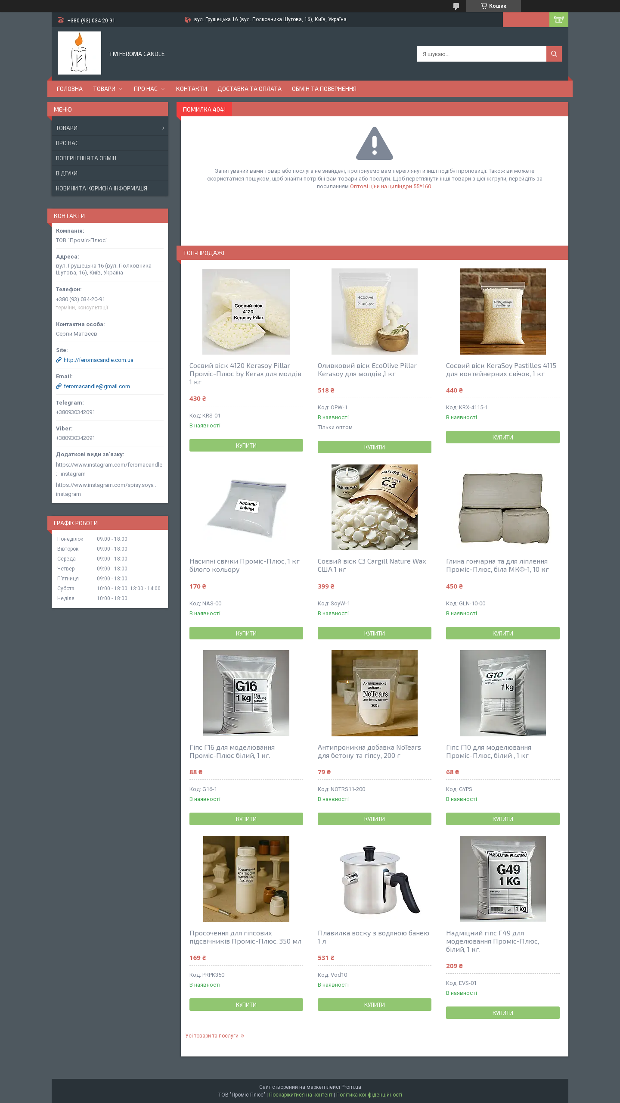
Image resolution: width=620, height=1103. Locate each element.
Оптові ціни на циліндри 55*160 (390, 186)
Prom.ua (351, 1087)
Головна (70, 88)
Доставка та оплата (249, 88)
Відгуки (67, 173)
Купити (246, 445)
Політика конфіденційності (369, 1095)
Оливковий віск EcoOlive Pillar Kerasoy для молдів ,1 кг (367, 369)
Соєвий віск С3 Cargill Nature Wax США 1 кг (372, 565)
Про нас (146, 88)
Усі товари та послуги (212, 1035)
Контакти (191, 88)
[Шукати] (554, 54)
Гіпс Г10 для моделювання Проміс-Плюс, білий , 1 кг (488, 751)
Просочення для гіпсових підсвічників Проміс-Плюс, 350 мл (245, 937)
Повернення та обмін (86, 158)
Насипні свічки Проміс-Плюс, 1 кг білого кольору (244, 565)
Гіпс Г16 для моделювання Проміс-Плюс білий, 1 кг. (232, 751)
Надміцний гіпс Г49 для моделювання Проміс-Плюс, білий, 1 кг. (492, 941)
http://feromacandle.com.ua (98, 360)
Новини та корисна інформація (101, 188)
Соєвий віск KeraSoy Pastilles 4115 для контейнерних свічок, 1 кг (501, 369)
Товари (104, 88)
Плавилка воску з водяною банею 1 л (373, 937)
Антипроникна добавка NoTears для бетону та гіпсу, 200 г (369, 751)
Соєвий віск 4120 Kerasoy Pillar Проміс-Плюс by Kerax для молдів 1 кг (245, 373)
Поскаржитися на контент (300, 1095)
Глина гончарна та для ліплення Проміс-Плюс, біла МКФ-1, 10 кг (497, 565)
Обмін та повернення (324, 88)
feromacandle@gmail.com (97, 386)
